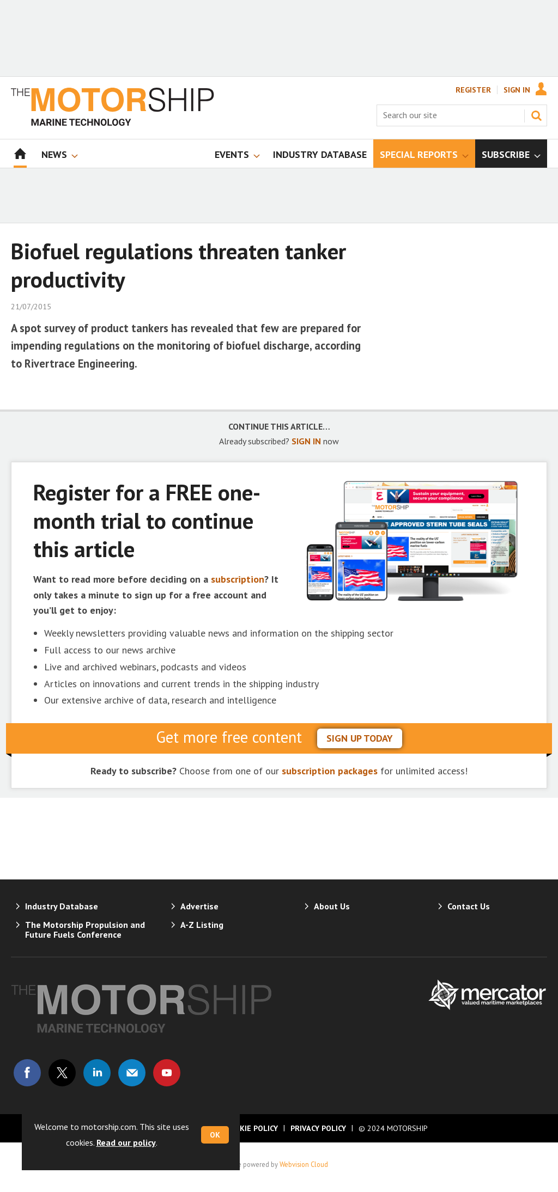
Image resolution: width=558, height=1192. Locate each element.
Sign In (517, 89)
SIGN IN (306, 441)
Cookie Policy (251, 1128)
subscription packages (330, 771)
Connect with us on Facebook (27, 1073)
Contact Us (468, 906)
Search (536, 115)
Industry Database (61, 906)
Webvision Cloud (304, 1164)
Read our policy (126, 1142)
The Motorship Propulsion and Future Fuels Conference (85, 929)
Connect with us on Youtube (167, 1073)
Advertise (199, 906)
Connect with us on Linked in (97, 1073)
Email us (132, 1073)
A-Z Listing (201, 924)
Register (473, 89)
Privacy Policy (318, 1128)
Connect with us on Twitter (62, 1073)
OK (215, 1135)
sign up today (359, 738)
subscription (237, 579)
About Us (332, 906)
